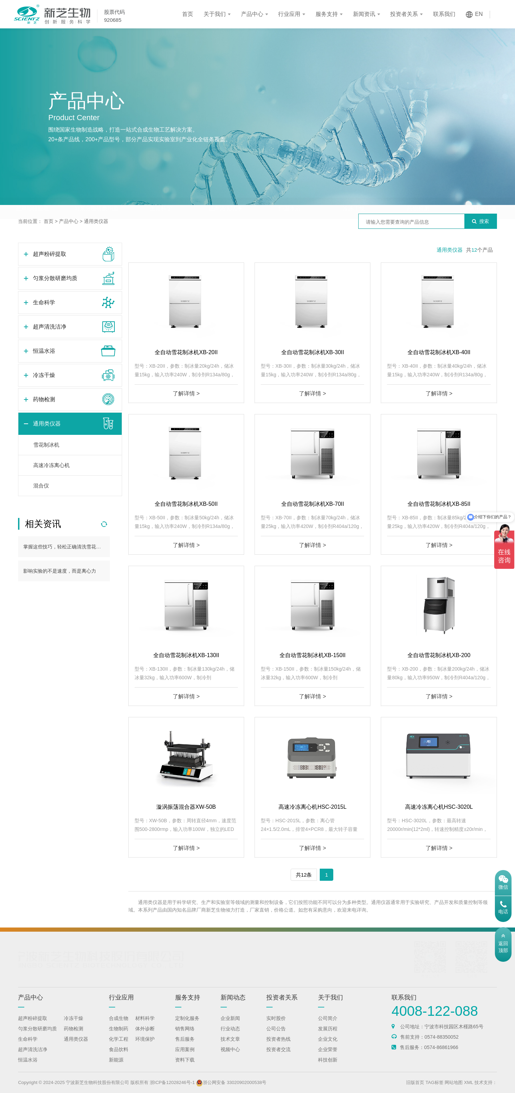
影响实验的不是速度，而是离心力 (59, 571)
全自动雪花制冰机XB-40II (438, 352)
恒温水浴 (289, 195)
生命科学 (161, 195)
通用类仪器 (483, 195)
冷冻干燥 (354, 195)
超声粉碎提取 (32, 195)
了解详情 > (186, 393)
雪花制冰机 (46, 445)
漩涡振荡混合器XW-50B (186, 807)
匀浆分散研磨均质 (96, 195)
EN (479, 14)
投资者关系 (404, 14)
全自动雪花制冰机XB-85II (438, 504)
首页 (187, 14)
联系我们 (444, 14)
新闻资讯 (364, 14)
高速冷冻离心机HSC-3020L (439, 807)
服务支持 (327, 14)
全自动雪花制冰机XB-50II (186, 504)
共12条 (304, 875)
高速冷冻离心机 (51, 465)
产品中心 (252, 14)
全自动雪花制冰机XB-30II (312, 352)
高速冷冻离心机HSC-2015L (312, 807)
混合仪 (41, 486)
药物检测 (418, 195)
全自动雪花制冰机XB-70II (312, 504)
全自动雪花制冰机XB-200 (438, 655)
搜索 (480, 221)
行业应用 (289, 14)
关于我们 (215, 14)
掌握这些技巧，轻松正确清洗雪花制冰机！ (69, 546)
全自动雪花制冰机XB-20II (186, 352)
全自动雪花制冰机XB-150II (312, 655)
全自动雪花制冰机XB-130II (186, 655)
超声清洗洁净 (225, 195)
